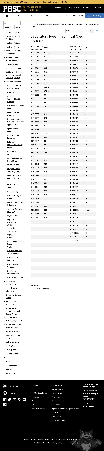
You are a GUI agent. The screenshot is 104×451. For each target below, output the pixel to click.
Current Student (22, 2)
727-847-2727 (88, 399)
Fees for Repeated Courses (14, 113)
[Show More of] (6, 182)
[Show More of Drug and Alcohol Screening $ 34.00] (6, 169)
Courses (9, 358)
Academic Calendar (59, 385)
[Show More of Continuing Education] (4, 68)
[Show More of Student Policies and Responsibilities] (4, 324)
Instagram (19, 399)
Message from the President (13, 37)
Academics (35, 16)
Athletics (50, 16)
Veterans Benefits (13, 331)
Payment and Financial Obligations (15, 203)
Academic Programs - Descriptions (14, 52)
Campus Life (64, 16)
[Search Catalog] (12, 23)
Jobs (32, 401)
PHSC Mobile (57, 416)
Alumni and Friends (49, 2)
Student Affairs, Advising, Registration (14, 319)
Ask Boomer (13, 387)
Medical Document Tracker (14, 186)
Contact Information (15, 278)
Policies (33, 405)
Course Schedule (58, 401)
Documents (56, 405)
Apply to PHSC (74, 8)
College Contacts (12, 342)
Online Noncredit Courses (13, 265)
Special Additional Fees (14, 130)
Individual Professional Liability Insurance (15, 145)
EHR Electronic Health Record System (15, 159)
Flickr (24, 399)
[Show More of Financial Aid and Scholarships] (4, 281)
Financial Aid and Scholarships (12, 283)
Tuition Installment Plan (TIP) (14, 210)
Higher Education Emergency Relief (65, 409)
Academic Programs (13, 47)
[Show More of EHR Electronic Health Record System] (6, 158)
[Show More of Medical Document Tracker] (6, 185)
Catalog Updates (12, 350)
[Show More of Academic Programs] (4, 47)
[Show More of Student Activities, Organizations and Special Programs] (4, 308)
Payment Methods (14, 216)
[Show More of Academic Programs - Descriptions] (4, 51)
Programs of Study (13, 32)
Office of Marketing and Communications (67, 439)
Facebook (4, 399)
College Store (57, 393)
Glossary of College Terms (13, 296)
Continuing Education (14, 68)
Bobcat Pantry (60, 8)
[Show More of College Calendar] (4, 64)
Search (18, 27)
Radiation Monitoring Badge (15, 152)
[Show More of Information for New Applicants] (4, 301)
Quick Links (96, 8)
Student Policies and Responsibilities (14, 326)
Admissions (21, 16)
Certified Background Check (15, 197)
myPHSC (63, 2)
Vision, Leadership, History (13, 336)
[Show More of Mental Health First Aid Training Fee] (6, 175)
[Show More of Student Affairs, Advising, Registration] (4, 318)
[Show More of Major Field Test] (6, 165)
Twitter (9, 399)
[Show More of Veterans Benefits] (4, 331)
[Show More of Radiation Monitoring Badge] (6, 151)
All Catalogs (10, 373)
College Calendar (12, 64)
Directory (33, 389)
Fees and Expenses (67, 24)
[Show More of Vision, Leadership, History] (4, 335)
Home (7, 15)
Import (8, 362)
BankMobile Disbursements (13, 272)
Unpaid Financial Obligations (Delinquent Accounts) (13, 224)
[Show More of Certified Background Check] (6, 195)
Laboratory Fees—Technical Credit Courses (14, 99)
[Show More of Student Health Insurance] (6, 135)
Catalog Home (11, 365)
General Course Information (12, 289)
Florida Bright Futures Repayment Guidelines (15, 244)
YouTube (14, 399)
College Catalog (58, 389)
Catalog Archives (12, 346)
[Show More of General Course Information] (4, 288)
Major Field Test (13, 165)
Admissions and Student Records (12, 59)
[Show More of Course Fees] (6, 92)
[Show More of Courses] (4, 357)
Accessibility (35, 385)
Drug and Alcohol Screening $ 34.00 (14, 170)
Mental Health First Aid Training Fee (14, 176)
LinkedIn (4, 404)
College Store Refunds (12, 258)
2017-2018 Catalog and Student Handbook (45, 24)
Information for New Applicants (13, 303)
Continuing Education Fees (15, 107)
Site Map (9, 369)
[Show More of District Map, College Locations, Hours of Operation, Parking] (4, 72)
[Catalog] (77, 31)
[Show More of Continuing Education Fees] (6, 105)
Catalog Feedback (12, 354)
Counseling (56, 397)
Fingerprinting (12, 192)
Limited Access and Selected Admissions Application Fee (15, 122)
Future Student (7, 2)
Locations (12, 394)
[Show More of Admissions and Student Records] (4, 57)
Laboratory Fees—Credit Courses (14, 86)
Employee (35, 2)
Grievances (34, 397)
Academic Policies (13, 43)
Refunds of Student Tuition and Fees (14, 252)
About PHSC (78, 16)
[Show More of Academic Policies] (4, 43)
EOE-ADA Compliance (38, 393)
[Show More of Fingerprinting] (6, 191)
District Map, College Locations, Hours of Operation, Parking (13, 75)
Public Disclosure (58, 420)
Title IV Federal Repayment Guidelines (13, 234)
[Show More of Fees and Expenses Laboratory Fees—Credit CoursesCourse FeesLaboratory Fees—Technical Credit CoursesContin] (4, 81)
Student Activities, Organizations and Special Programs (13, 311)
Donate (86, 8)
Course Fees (12, 92)
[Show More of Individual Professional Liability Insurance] (6, 142)
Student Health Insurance (13, 136)
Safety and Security (37, 409)
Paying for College (94, 16)
